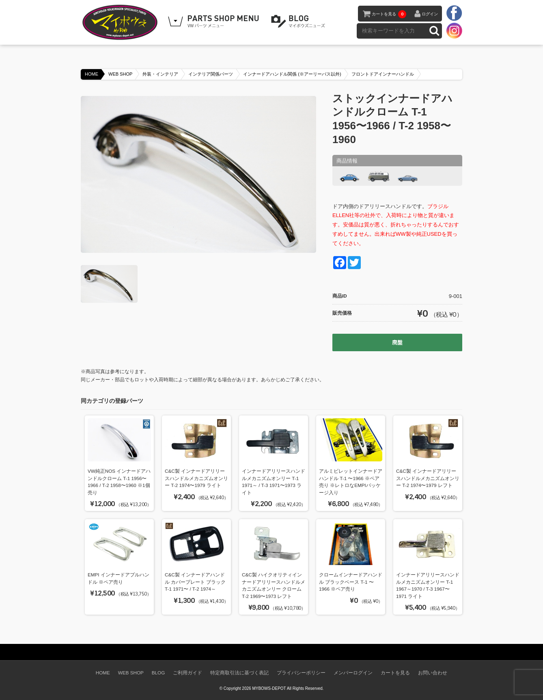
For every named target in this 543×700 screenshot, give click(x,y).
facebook (454, 13)
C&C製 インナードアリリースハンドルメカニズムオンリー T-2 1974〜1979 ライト (196, 478)
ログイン (430, 14)
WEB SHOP (120, 74)
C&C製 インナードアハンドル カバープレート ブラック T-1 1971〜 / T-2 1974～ (195, 581)
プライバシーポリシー (301, 672)
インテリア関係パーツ (210, 74)
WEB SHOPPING (214, 21)
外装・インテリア (160, 74)
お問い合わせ (432, 672)
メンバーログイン (353, 672)
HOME (91, 74)
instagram (454, 30)
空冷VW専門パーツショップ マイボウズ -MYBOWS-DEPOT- (121, 22)
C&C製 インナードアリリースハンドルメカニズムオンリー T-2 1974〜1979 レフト (427, 478)
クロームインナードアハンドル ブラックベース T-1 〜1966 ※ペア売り (350, 581)
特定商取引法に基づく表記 (239, 672)
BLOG (299, 21)
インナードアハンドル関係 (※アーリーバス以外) (292, 74)
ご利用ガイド (187, 672)
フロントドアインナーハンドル (382, 74)
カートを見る (389, 14)
